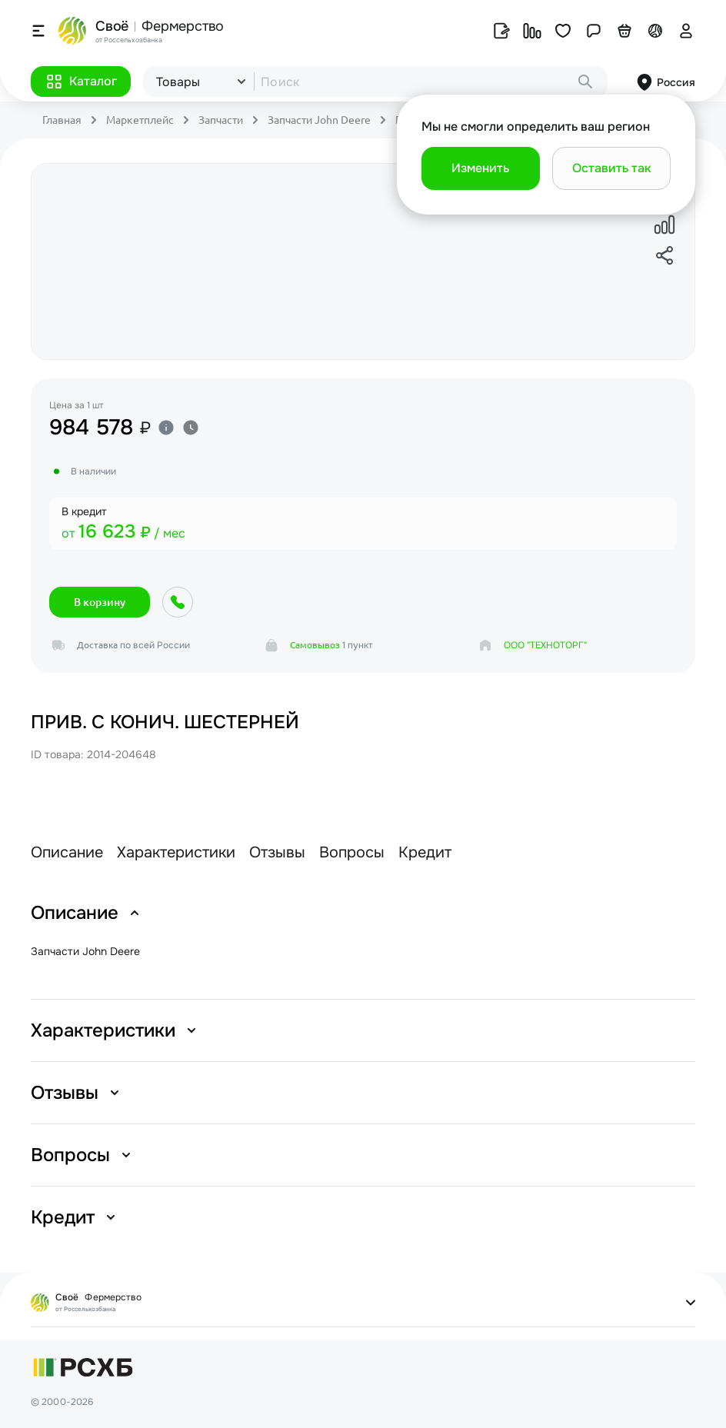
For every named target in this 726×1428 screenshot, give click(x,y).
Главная (62, 120)
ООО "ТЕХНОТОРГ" (545, 645)
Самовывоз (315, 645)
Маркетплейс (140, 120)
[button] (81, 81)
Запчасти (220, 120)
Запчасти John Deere (319, 120)
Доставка (97, 645)
